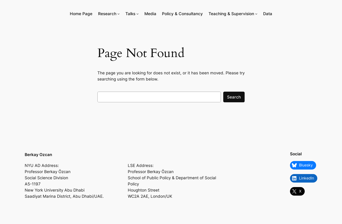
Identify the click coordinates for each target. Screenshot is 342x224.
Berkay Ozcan (38, 154)
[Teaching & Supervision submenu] (256, 14)
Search (234, 97)
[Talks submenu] (137, 14)
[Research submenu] (118, 14)
